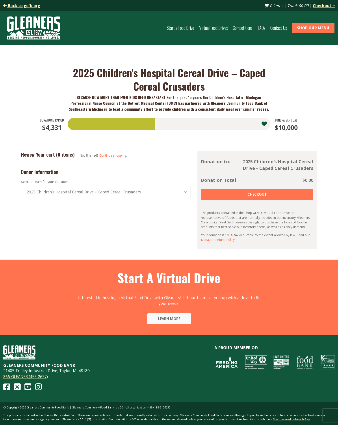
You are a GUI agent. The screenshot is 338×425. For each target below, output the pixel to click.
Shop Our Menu (313, 27)
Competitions (243, 28)
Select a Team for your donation (44, 182)
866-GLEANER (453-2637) (25, 376)
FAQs (261, 28)
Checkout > (324, 5)
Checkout (257, 194)
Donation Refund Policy (218, 240)
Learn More (169, 318)
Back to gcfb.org (21, 5)
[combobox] (106, 192)
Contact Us (278, 28)
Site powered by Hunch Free (291, 419)
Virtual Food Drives (213, 28)
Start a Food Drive (180, 28)
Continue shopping (112, 155)
